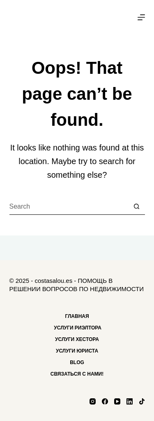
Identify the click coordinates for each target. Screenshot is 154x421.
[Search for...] (69, 206)
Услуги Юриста (77, 351)
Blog (77, 362)
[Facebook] (105, 401)
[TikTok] (142, 401)
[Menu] (141, 17)
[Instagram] (93, 401)
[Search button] (137, 206)
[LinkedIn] (129, 401)
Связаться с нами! (77, 374)
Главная (77, 316)
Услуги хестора (77, 339)
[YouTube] (117, 401)
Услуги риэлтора (77, 328)
